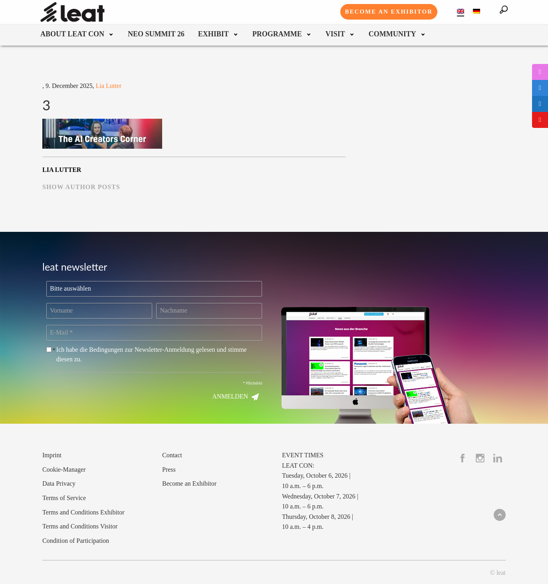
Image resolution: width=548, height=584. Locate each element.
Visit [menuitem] (335, 34)
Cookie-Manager (63, 469)
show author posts (81, 186)
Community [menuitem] (392, 34)
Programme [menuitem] (277, 34)
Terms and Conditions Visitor (79, 526)
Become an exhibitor (389, 11)
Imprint (52, 455)
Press (169, 469)
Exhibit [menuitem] (213, 34)
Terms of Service (64, 497)
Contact (172, 455)
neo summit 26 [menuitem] (156, 34)
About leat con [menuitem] (72, 34)
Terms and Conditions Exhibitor (83, 512)
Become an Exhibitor (189, 483)
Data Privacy (58, 483)
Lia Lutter (108, 85)
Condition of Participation (75, 540)
